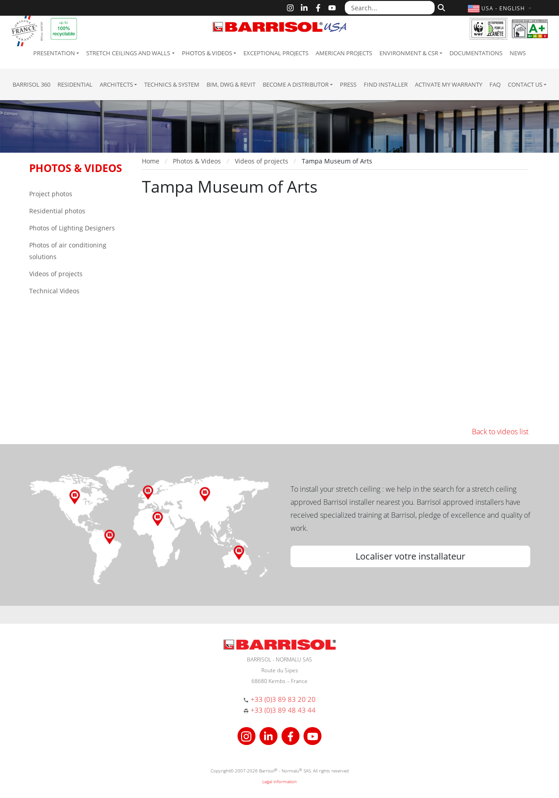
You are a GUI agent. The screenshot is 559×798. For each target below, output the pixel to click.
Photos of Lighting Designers (72, 228)
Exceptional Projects (275, 53)
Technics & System (171, 84)
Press (348, 84)
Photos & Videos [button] (207, 53)
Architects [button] (116, 84)
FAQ (495, 84)
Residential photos (57, 211)
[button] (500, 8)
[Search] (440, 6)
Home (150, 161)
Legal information (279, 781)
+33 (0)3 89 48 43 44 (283, 709)
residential (74, 84)
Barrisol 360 (31, 84)
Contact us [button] (525, 84)
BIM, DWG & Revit (231, 84)
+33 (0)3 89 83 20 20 (283, 699)
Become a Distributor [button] (296, 84)
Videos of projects (56, 273)
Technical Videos (54, 291)
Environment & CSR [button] (408, 53)
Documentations (475, 53)
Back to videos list (500, 431)
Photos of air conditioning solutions (67, 251)
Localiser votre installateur (410, 556)
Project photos (50, 194)
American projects (344, 53)
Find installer (386, 84)
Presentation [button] (54, 53)
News (518, 53)
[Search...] (390, 7)
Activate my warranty (448, 84)
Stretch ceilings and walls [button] (128, 53)
